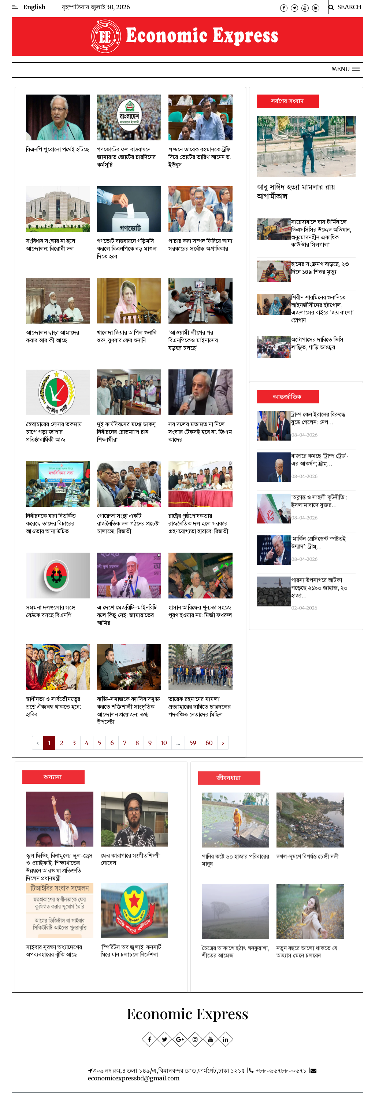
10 (164, 743)
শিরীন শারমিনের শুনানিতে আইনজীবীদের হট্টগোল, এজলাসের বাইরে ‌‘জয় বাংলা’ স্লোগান (322, 309)
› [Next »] (223, 743)
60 (209, 743)
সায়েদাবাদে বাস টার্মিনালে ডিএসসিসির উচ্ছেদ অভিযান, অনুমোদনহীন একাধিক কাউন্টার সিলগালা (321, 233)
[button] (345, 69)
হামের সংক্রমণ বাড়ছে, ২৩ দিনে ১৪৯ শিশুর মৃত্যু (320, 268)
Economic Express (188, 1013)
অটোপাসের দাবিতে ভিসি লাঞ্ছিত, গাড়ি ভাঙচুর (317, 343)
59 (192, 743)
